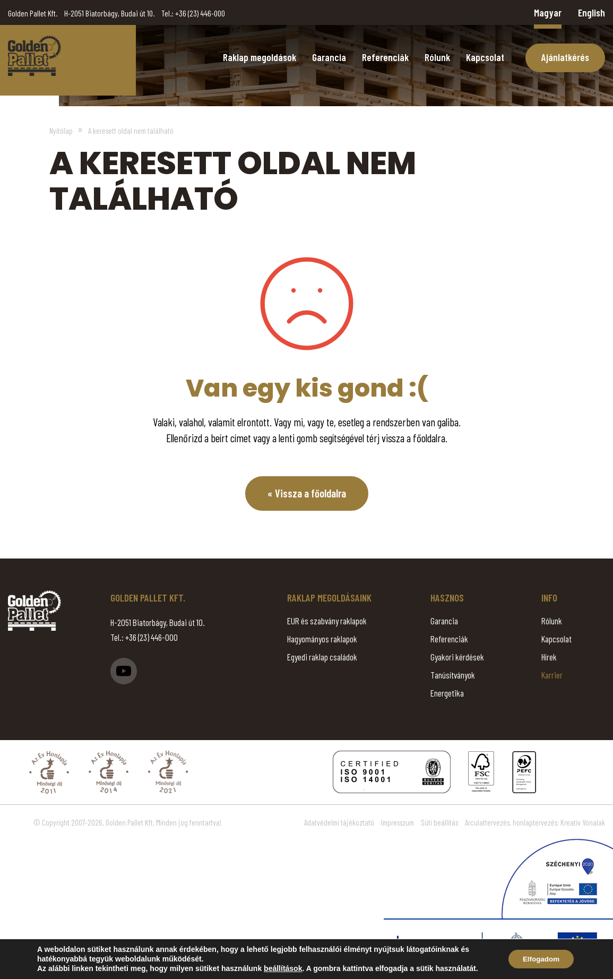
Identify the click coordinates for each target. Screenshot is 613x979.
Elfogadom (539, 959)
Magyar (548, 12)
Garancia (329, 57)
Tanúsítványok (452, 675)
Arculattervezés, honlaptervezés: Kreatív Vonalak (535, 823)
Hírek (549, 657)
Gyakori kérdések (457, 657)
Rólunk (437, 57)
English (591, 12)
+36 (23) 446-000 (200, 13)
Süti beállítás (439, 823)
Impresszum (397, 823)
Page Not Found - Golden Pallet (34, 56)
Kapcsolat (485, 57)
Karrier (552, 675)
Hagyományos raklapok (322, 639)
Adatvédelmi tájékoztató (339, 823)
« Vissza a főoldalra (306, 493)
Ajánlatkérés (565, 57)
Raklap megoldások (259, 57)
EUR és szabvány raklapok (327, 621)
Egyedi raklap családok (322, 657)
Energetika (447, 693)
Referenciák (385, 57)
